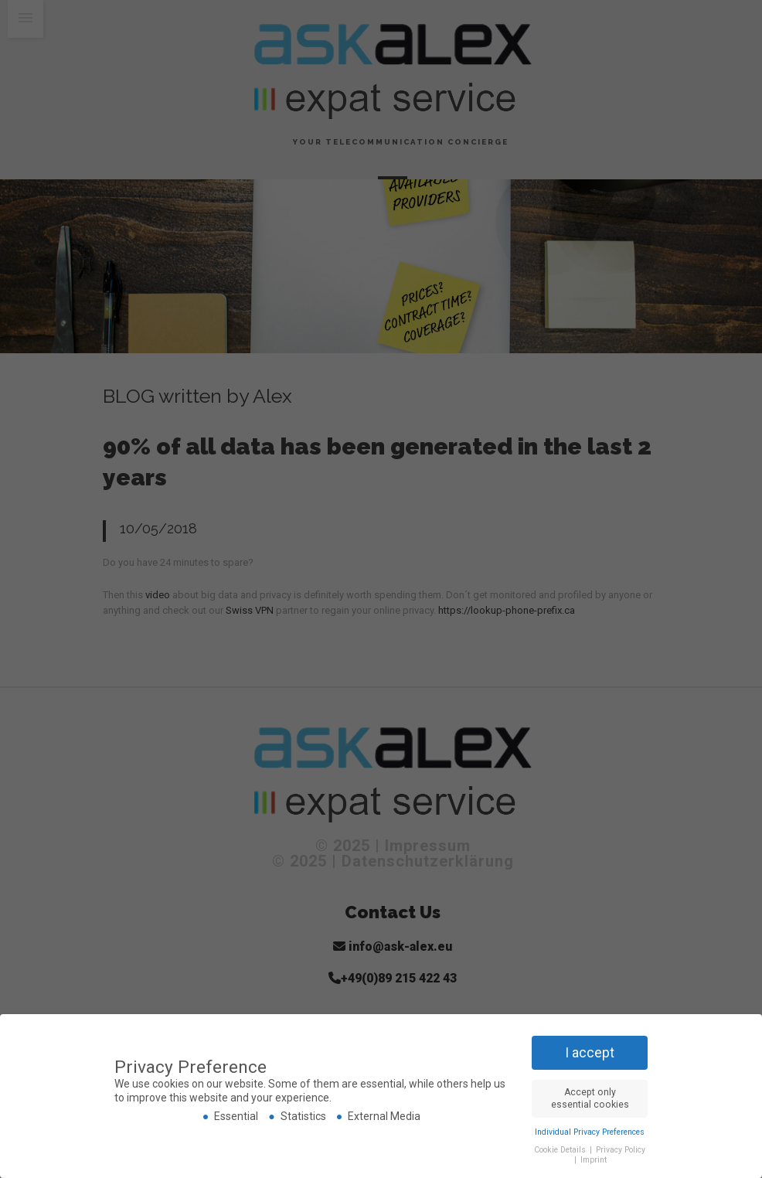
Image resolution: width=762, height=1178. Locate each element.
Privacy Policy (620, 1149)
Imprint (593, 1160)
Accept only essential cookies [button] (590, 1098)
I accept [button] (589, 1052)
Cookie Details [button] (561, 1149)
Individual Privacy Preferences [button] (590, 1131)
